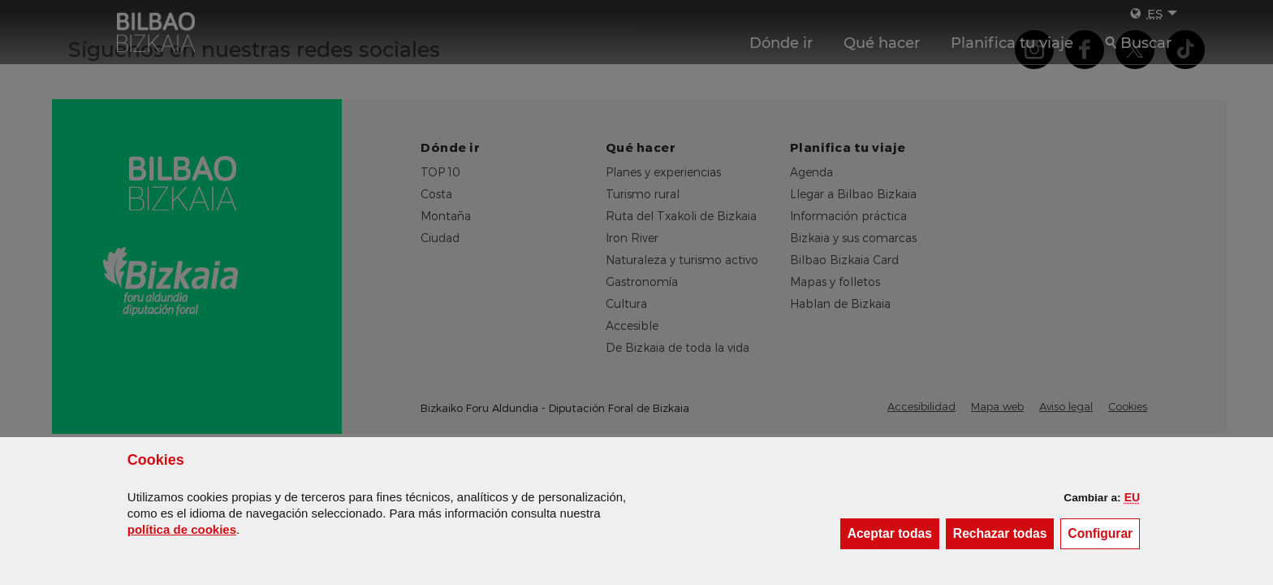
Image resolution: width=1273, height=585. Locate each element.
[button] (1132, 497)
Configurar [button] (1104, 532)
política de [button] (181, 529)
